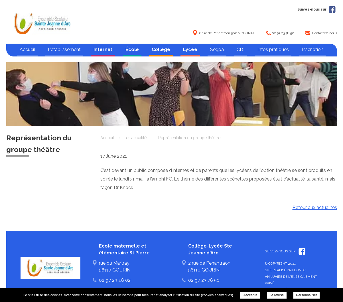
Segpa (217, 49)
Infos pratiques (273, 49)
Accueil (27, 49)
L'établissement (64, 49)
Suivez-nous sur (316, 9)
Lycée (190, 49)
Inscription (312, 49)
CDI (240, 49)
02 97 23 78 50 (283, 33)
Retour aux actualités (315, 207)
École (132, 49)
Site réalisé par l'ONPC (285, 270)
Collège (161, 49)
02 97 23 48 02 (115, 280)
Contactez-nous (324, 33)
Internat (103, 49)
